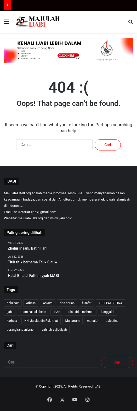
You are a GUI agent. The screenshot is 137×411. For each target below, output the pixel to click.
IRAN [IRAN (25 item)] (56, 312)
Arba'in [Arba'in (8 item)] (31, 303)
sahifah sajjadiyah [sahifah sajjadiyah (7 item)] (54, 329)
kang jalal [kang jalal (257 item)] (107, 312)
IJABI (98, 386)
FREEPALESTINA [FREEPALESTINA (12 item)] (110, 303)
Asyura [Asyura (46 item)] (48, 303)
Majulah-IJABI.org (17, 193)
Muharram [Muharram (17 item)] (72, 321)
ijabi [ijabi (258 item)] (10, 312)
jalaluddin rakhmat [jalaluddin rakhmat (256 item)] (80, 312)
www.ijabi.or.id (61, 218)
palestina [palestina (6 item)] (112, 321)
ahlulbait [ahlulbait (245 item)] (13, 303)
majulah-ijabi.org (30, 218)
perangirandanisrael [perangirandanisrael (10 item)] (20, 329)
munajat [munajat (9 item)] (93, 321)
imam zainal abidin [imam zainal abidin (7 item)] (33, 312)
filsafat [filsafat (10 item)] (87, 303)
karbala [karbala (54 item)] (12, 321)
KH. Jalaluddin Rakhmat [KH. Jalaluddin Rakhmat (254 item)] (41, 321)
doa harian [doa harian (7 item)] (67, 303)
